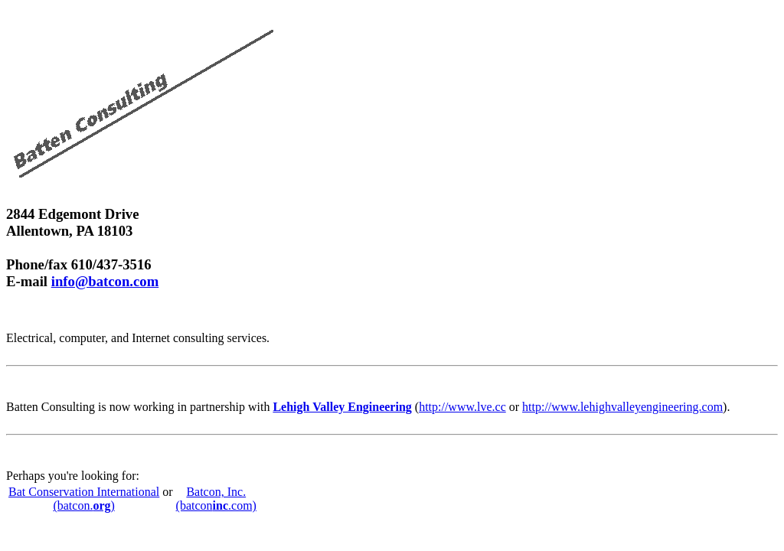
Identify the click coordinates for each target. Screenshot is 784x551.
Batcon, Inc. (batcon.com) (216, 498)
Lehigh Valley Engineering (342, 406)
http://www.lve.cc (462, 406)
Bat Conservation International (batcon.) (83, 498)
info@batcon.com (105, 281)
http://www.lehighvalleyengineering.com (622, 406)
